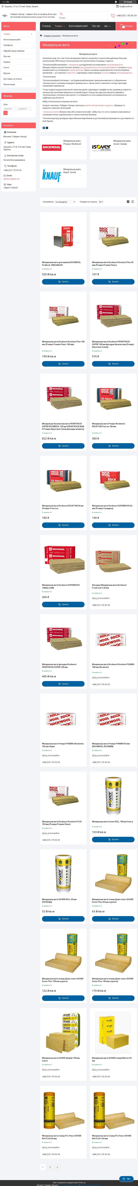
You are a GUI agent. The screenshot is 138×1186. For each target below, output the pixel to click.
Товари (58, 26)
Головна (46, 26)
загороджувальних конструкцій (94, 67)
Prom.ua (82, 1183)
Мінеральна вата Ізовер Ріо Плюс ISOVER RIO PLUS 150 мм (111, 1137)
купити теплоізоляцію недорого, (99, 105)
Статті (6, 67)
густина (105, 73)
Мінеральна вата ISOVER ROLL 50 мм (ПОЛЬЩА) (59, 900)
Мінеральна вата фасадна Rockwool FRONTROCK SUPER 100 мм (59, 665)
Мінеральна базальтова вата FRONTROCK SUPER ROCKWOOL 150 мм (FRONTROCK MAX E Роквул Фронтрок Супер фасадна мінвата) (63, 426)
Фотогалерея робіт (12, 39)
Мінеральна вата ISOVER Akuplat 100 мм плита (61, 1059)
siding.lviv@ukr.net (11, 179)
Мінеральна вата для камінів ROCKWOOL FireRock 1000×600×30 (61, 263)
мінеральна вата (51, 112)
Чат (126, 1179)
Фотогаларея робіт (78, 26)
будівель (113, 67)
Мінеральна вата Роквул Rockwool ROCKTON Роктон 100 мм (108, 425)
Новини (6, 62)
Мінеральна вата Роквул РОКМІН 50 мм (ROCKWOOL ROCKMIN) (111, 745)
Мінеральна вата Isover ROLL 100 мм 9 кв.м (112, 822)
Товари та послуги (52, 36)
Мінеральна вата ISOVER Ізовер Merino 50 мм (112, 1059)
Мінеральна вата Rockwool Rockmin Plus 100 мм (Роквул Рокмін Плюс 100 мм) (63, 343)
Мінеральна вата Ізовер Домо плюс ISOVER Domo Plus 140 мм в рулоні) (112, 980)
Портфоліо (8, 45)
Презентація (9, 84)
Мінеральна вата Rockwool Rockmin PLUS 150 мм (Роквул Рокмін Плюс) (62, 823)
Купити (65, 282)
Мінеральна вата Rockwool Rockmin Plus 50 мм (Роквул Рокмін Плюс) (112, 263)
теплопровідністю (114, 65)
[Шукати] (61, 14)
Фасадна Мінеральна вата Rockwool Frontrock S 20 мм (109, 586)
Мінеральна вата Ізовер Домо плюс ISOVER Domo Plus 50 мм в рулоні (112, 900)
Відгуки (6, 73)
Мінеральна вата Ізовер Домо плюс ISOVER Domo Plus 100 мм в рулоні (62, 980)
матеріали (73, 65)
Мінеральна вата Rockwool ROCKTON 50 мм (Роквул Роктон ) (62, 507)
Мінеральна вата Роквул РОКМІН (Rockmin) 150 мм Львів (63, 745)
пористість (71, 73)
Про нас (96, 26)
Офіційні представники (13, 51)
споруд (128, 67)
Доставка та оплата (12, 79)
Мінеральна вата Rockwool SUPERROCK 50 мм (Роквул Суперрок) (112, 507)
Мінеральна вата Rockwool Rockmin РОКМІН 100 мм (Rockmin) (113, 665)
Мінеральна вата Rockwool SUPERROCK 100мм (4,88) (61, 586)
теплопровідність (124, 73)
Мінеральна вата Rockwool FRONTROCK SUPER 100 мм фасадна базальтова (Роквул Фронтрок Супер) (113, 344)
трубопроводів (76, 70)
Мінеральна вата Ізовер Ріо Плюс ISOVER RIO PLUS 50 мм (61, 1137)
